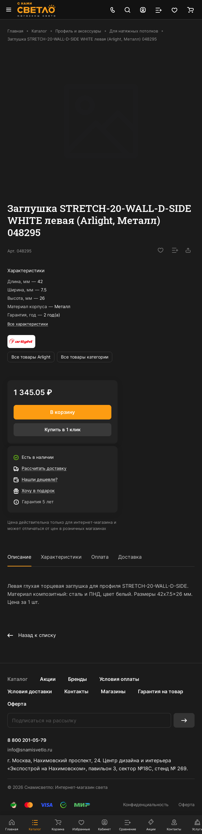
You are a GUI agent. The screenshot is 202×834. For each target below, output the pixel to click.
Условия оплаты (119, 679)
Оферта (16, 704)
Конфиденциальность (146, 804)
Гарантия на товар (160, 691)
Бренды (77, 679)
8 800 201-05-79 (26, 740)
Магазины (113, 691)
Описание (19, 557)
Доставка (130, 557)
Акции (48, 679)
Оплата (100, 557)
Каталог (17, 679)
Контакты (76, 691)
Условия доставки (29, 691)
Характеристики (61, 557)
